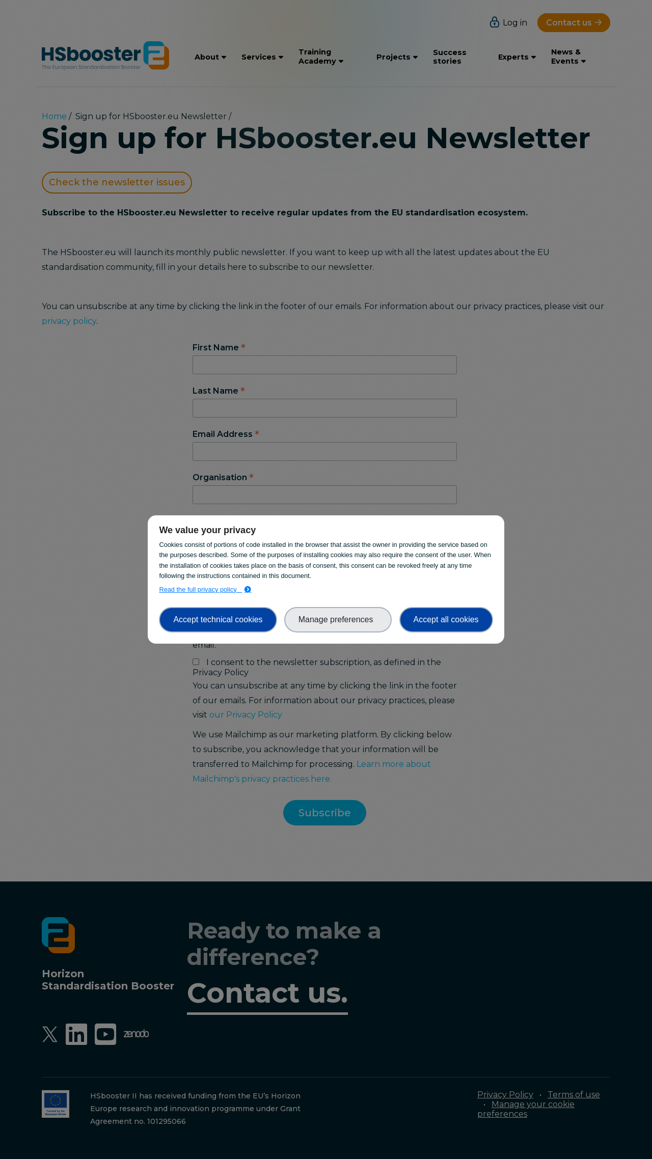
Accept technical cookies (217, 619)
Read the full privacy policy (200, 589)
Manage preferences (338, 619)
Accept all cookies (446, 619)
